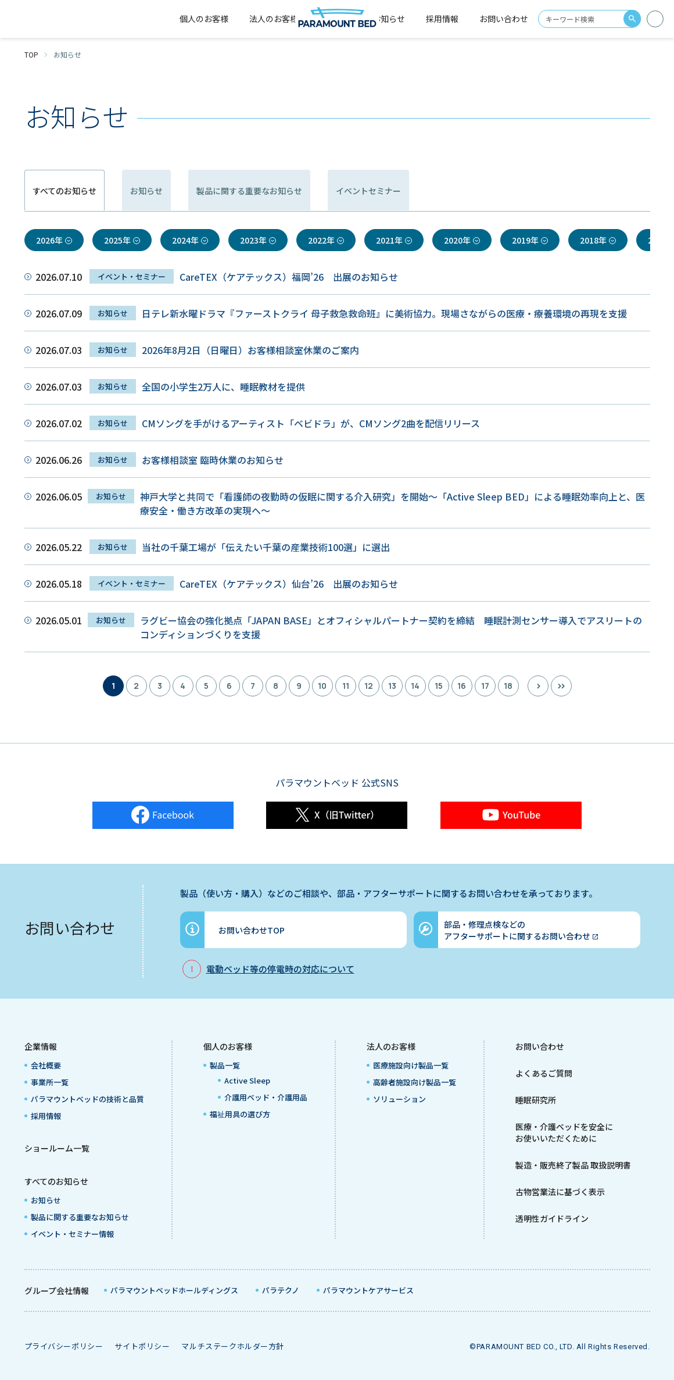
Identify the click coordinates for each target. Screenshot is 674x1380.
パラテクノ (280, 1290)
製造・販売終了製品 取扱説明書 (573, 1165)
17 (485, 685)
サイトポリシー (142, 1346)
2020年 (457, 240)
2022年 (321, 240)
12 (368, 685)
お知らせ (388, 18)
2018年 (593, 240)
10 (322, 685)
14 (415, 685)
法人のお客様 (391, 1046)
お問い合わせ (503, 18)
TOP (31, 54)
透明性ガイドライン (552, 1218)
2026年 (49, 240)
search (632, 18)
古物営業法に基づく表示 (560, 1191)
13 (392, 685)
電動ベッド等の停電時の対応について (280, 969)
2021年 (389, 240)
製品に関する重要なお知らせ (353, 190)
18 (508, 685)
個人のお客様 (227, 1046)
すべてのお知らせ (56, 1181)
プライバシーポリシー (63, 1346)
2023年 (253, 240)
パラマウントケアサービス (368, 1290)
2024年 (185, 240)
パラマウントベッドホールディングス (174, 1290)
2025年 (117, 240)
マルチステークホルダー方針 (232, 1346)
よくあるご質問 (543, 1073)
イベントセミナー (521, 190)
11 (345, 685)
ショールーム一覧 (56, 1148)
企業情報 (40, 1046)
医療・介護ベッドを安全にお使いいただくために (564, 1132)
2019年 (525, 240)
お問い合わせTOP (251, 930)
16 (461, 685)
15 (439, 685)
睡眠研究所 (535, 1100)
